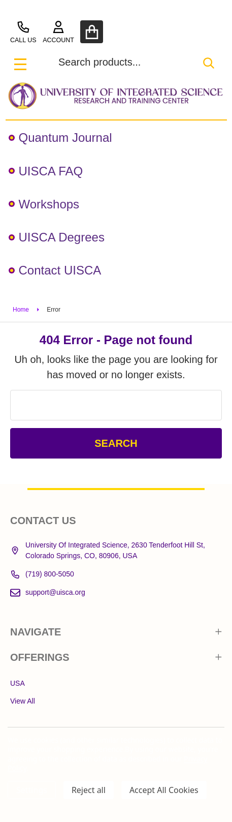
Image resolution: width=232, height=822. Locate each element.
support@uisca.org (47, 592)
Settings (31, 790)
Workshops (44, 204)
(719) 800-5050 (42, 574)
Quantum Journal (60, 137)
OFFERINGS (116, 657)
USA (17, 683)
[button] (116, 95)
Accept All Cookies (163, 790)
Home (21, 309)
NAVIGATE (116, 631)
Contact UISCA (55, 270)
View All (22, 701)
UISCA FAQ (46, 171)
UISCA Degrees (57, 237)
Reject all (89, 790)
